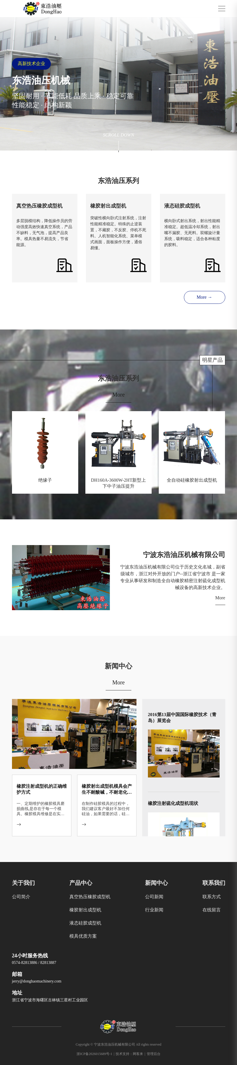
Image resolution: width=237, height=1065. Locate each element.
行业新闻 (154, 909)
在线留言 (211, 909)
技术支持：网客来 (130, 1053)
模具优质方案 (83, 936)
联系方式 (211, 896)
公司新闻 (154, 896)
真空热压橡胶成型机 (90, 896)
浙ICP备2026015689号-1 (95, 1053)
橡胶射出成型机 (85, 909)
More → (204, 297)
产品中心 (80, 883)
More (118, 394)
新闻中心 (156, 883)
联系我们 (213, 883)
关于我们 (23, 883)
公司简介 (21, 896)
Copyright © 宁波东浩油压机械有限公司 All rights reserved (118, 1044)
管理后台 (153, 1054)
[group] (118, 83)
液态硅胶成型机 (85, 923)
